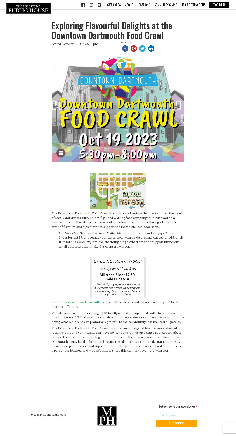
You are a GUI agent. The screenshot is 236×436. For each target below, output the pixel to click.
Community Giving (165, 5)
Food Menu (219, 5)
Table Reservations (193, 5)
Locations (143, 5)
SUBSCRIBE (176, 423)
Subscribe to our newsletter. (176, 406)
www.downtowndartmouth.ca (82, 302)
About (129, 5)
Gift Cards (114, 5)
